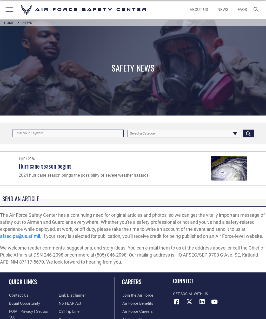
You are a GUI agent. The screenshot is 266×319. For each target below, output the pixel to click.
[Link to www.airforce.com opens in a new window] (136, 295)
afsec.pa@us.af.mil (20, 236)
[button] (8, 10)
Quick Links (23, 281)
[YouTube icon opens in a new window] (214, 302)
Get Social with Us (190, 294)
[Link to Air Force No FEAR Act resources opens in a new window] (69, 295)
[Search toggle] (257, 10)
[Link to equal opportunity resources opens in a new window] (23, 303)
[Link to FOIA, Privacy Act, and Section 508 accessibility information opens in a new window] (30, 311)
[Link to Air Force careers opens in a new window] (135, 311)
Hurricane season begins (45, 165)
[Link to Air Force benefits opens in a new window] (136, 303)
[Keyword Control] (68, 133)
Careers (132, 281)
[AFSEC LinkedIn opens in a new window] (202, 302)
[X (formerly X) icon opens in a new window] (189, 302)
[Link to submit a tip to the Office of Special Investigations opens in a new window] (68, 303)
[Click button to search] (248, 133)
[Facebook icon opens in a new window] (177, 302)
